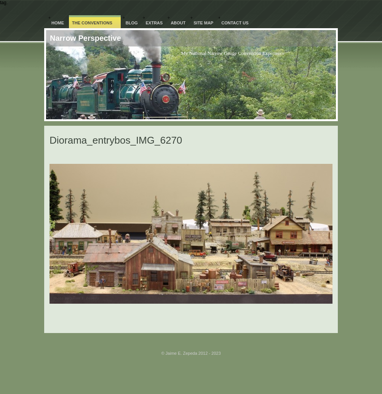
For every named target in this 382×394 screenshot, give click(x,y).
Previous (164, 154)
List (196, 154)
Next (223, 154)
